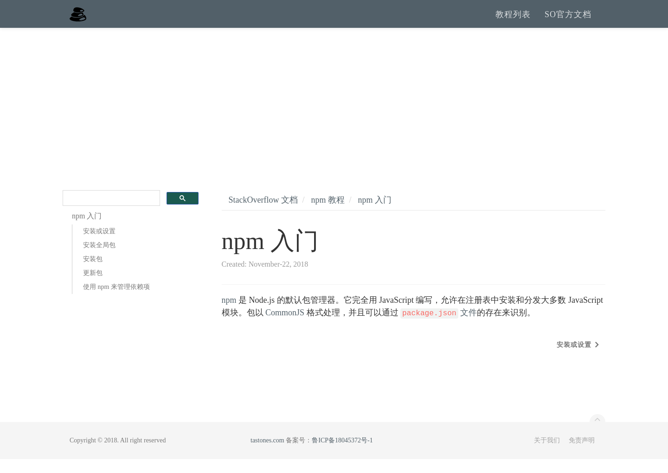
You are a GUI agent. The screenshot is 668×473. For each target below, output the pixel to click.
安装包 (93, 272)
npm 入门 (375, 213)
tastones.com (267, 454)
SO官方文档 (568, 21)
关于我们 (547, 454)
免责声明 (582, 454)
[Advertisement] (334, 111)
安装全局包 (99, 259)
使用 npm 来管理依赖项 (116, 300)
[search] (110, 212)
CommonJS (284, 326)
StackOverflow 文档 (263, 213)
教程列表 (513, 21)
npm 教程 (328, 213)
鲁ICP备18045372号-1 (342, 454)
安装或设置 (99, 245)
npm (229, 314)
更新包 (93, 286)
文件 (438, 326)
